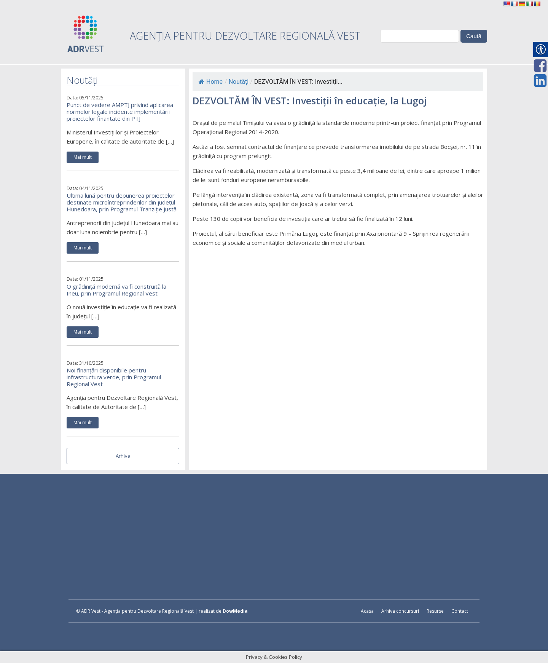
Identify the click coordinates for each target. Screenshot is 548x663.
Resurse (435, 611)
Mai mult (82, 157)
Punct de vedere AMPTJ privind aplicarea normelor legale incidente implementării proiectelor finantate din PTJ (120, 111)
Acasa (367, 611)
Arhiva (123, 455)
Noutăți (239, 81)
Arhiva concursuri (400, 611)
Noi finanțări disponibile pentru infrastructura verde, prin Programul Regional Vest (114, 377)
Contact (459, 611)
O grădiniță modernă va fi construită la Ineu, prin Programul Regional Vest (116, 290)
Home (211, 81)
